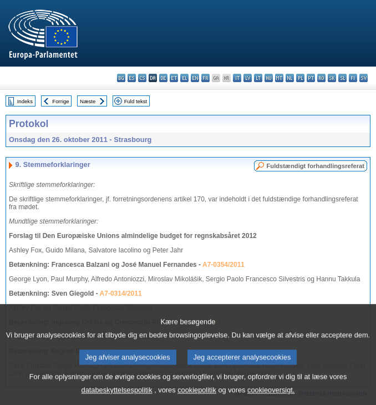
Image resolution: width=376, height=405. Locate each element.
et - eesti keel (174, 78)
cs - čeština (142, 78)
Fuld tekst (136, 101)
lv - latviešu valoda (247, 78)
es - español (132, 78)
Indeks (25, 101)
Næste (87, 101)
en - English (195, 78)
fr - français (205, 78)
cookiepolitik (196, 397)
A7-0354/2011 (223, 265)
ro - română (321, 78)
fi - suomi (353, 78)
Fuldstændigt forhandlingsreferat (315, 166)
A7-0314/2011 (121, 293)
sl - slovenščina (342, 78)
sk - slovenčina (332, 78)
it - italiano (237, 78)
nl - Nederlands (290, 78)
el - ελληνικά (184, 78)
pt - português (311, 78)
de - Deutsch (163, 78)
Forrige (60, 101)
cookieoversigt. (270, 397)
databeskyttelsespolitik (117, 397)
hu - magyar (269, 78)
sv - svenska (363, 78)
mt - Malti (279, 78)
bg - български (121, 78)
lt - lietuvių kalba (258, 78)
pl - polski (300, 78)
